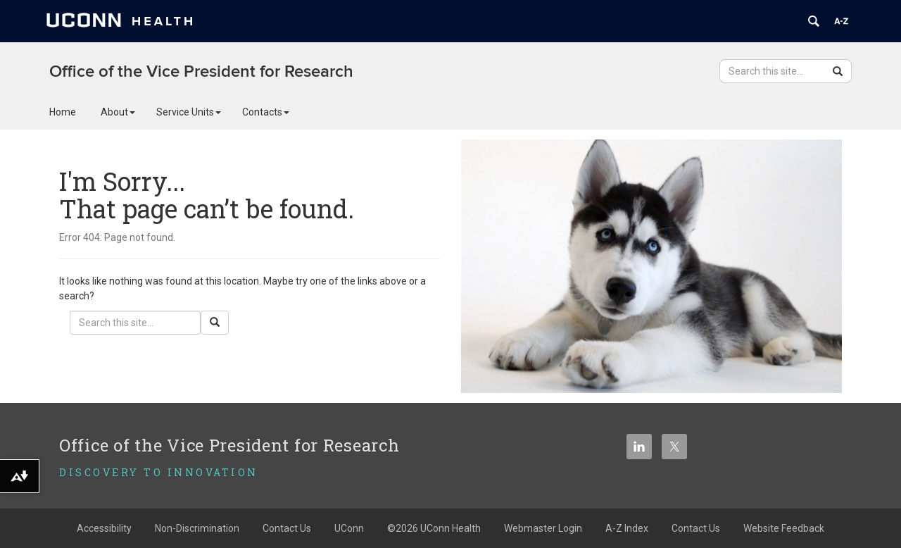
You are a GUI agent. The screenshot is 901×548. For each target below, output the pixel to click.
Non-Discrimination (197, 528)
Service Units (188, 112)
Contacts (265, 112)
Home (62, 112)
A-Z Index (626, 528)
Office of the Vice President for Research (201, 71)
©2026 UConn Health (434, 528)
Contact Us (287, 528)
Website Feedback (783, 528)
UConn (349, 528)
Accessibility (104, 528)
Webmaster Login (543, 528)
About (118, 112)
